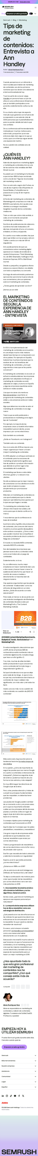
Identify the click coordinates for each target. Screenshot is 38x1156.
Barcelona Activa (9, 395)
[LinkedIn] (3, 1096)
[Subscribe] (17, 13)
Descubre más (25, 2)
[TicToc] (11, 1096)
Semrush (6, 20)
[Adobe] (5, 1103)
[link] (7, 997)
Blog (3, 14)
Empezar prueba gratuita (14, 1047)
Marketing (23, 20)
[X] (23, 1096)
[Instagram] (7, 1096)
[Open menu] (35, 7)
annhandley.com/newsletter (22, 931)
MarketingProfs (8, 642)
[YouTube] (15, 1096)
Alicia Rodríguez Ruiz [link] (15, 69)
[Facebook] (19, 1096)
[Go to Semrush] (8, 7)
